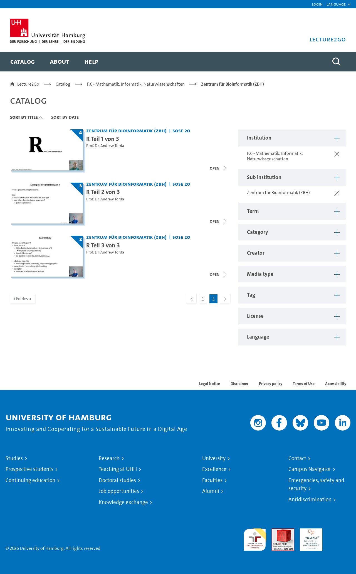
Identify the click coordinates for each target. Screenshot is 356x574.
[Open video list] (218, 168)
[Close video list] (218, 221)
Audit (277, 532)
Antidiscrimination (310, 499)
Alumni (210, 491)
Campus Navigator (309, 469)
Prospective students (29, 469)
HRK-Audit (310, 532)
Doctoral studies (117, 480)
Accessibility (335, 383)
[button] (336, 4)
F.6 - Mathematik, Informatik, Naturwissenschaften (136, 84)
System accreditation (339, 535)
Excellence (214, 469)
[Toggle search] (336, 61)
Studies (14, 458)
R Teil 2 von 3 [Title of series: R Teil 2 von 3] (103, 192)
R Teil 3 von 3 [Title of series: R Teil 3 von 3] (103, 245)
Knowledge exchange (123, 502)
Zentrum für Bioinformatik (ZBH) (232, 84)
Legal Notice (209, 383)
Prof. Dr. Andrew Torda (105, 145)
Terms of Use (304, 383)
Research (109, 458)
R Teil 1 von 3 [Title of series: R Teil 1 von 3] (102, 139)
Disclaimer (239, 383)
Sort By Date (65, 117)
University (214, 458)
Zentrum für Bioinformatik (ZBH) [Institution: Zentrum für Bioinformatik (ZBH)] (126, 130)
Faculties (212, 480)
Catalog (63, 84)
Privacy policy (270, 383)
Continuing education (30, 480)
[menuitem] (22, 61)
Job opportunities (119, 491)
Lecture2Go (28, 84)
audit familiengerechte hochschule (255, 538)
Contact (297, 458)
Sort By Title (24, 117)
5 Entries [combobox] (22, 298)
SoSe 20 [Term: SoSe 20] (181, 130)
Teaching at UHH (118, 469)
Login (317, 4)
